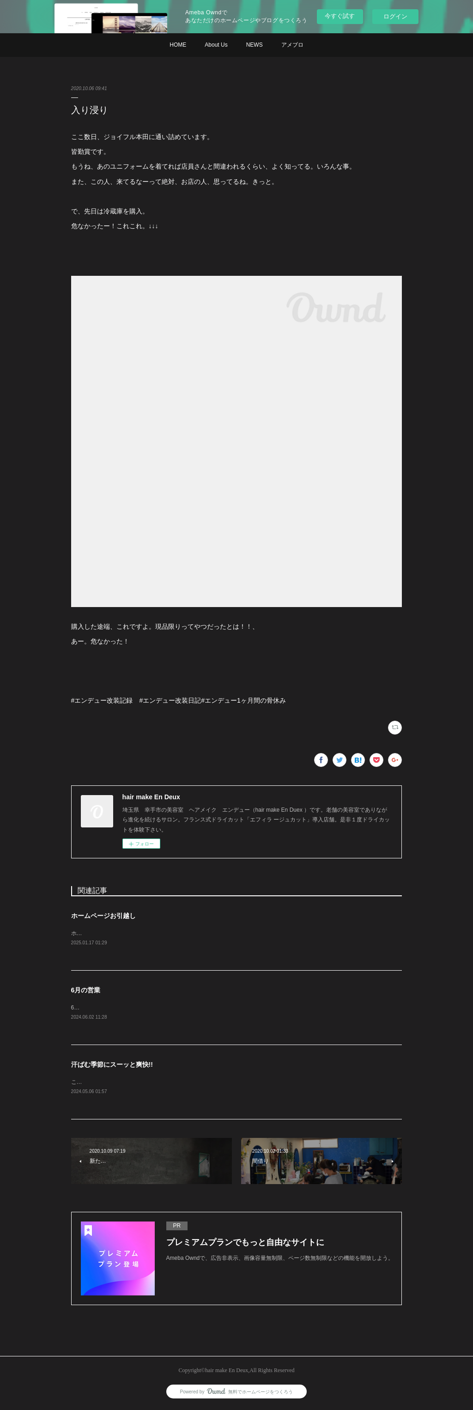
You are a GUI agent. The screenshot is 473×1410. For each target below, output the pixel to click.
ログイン (395, 16)
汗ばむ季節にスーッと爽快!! (112, 1066)
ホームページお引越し (103, 915)
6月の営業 (86, 990)
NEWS (254, 45)
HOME (178, 45)
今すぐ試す (340, 15)
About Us (216, 45)
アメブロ (292, 45)
